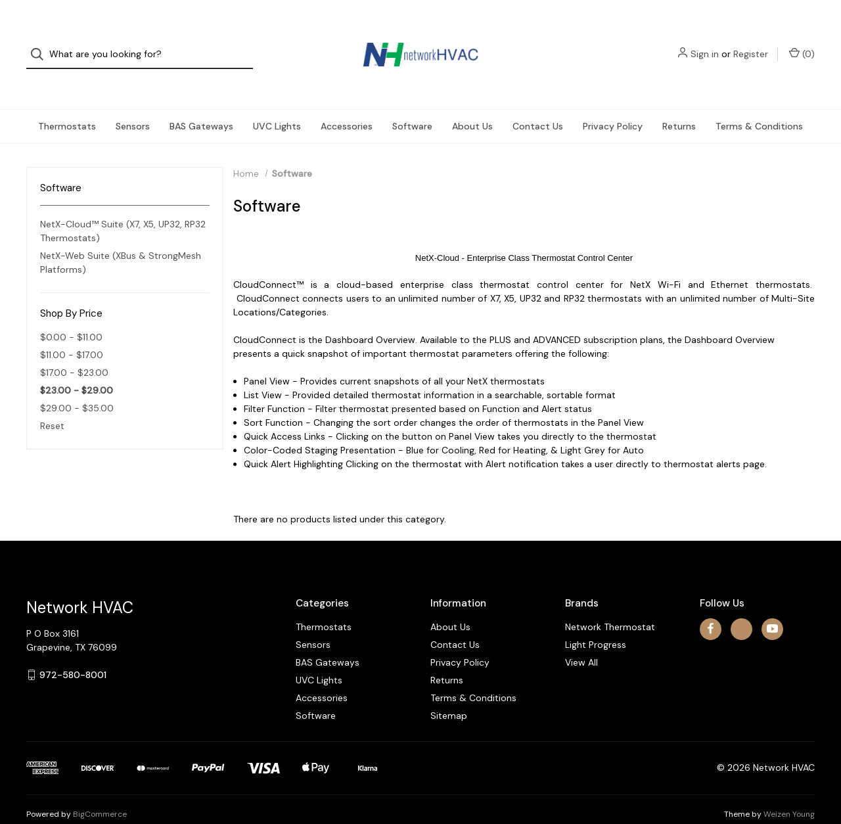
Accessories (347, 102)
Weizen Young (789, 790)
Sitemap (448, 692)
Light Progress (595, 621)
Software (412, 102)
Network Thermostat (610, 603)
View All (581, 639)
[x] (741, 605)
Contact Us (537, 102)
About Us (472, 102)
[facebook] (710, 605)
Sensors (133, 102)
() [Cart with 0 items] (802, 42)
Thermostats (67, 102)
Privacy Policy (613, 102)
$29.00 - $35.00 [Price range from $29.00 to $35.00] (77, 384)
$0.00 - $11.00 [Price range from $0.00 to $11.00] (71, 313)
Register (750, 43)
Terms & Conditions (759, 102)
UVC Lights (277, 102)
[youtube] (772, 605)
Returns (679, 102)
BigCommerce (100, 790)
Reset (52, 402)
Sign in (705, 43)
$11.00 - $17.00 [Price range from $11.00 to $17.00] (71, 331)
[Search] (41, 43)
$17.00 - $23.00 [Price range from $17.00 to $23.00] (74, 349)
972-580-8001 (72, 651)
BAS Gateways (201, 102)
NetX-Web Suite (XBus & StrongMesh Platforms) (120, 239)
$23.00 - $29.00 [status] (76, 367)
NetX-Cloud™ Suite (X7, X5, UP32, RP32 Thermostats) (123, 208)
